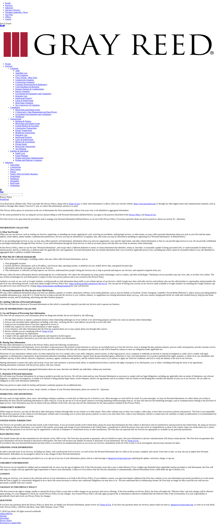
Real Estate (14, 183)
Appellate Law (21, 73)
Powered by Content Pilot (10, 523)
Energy (13, 172)
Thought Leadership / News (16, 12)
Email (6, 199)
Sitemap (3, 516)
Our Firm (9, 15)
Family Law (20, 153)
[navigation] (108, 190)
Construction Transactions (26, 128)
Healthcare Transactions (25, 133)
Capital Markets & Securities (27, 126)
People (8, 3)
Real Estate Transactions (25, 146)
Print (2, 199)
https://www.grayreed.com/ (145, 204)
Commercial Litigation (24, 80)
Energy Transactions (23, 130)
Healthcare (19, 117)
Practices (9, 5)
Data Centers (15, 169)
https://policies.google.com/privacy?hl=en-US (88, 283)
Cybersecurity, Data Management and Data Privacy (36, 112)
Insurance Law (21, 96)
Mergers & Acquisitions (25, 142)
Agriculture (15, 165)
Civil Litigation (21, 75)
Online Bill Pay (6, 514)
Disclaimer (4, 518)
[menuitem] (111, 64)
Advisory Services (12, 10)
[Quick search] (11, 194)
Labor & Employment (24, 100)
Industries (9, 8)
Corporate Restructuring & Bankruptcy (31, 84)
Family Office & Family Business (24, 174)
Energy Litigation (22, 91)
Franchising (15, 176)
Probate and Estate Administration (29, 158)
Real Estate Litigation (24, 103)
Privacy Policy (135, 215)
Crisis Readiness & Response (27, 87)
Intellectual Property (23, 98)
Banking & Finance (23, 121)
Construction (15, 167)
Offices (8, 17)
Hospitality (14, 181)
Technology (15, 185)
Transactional (15, 119)
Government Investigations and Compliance (33, 94)
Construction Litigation (24, 82)
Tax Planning (20, 149)
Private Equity (21, 144)
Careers (8, 19)
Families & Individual (19, 151)
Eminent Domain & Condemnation (29, 89)
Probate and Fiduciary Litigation (28, 160)
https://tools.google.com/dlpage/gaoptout (54, 286)
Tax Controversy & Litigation (27, 105)
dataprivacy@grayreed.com (119, 458)
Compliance (15, 107)
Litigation (14, 68)
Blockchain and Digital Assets (27, 110)
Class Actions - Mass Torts (26, 78)
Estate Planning (21, 156)
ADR (17, 71)
